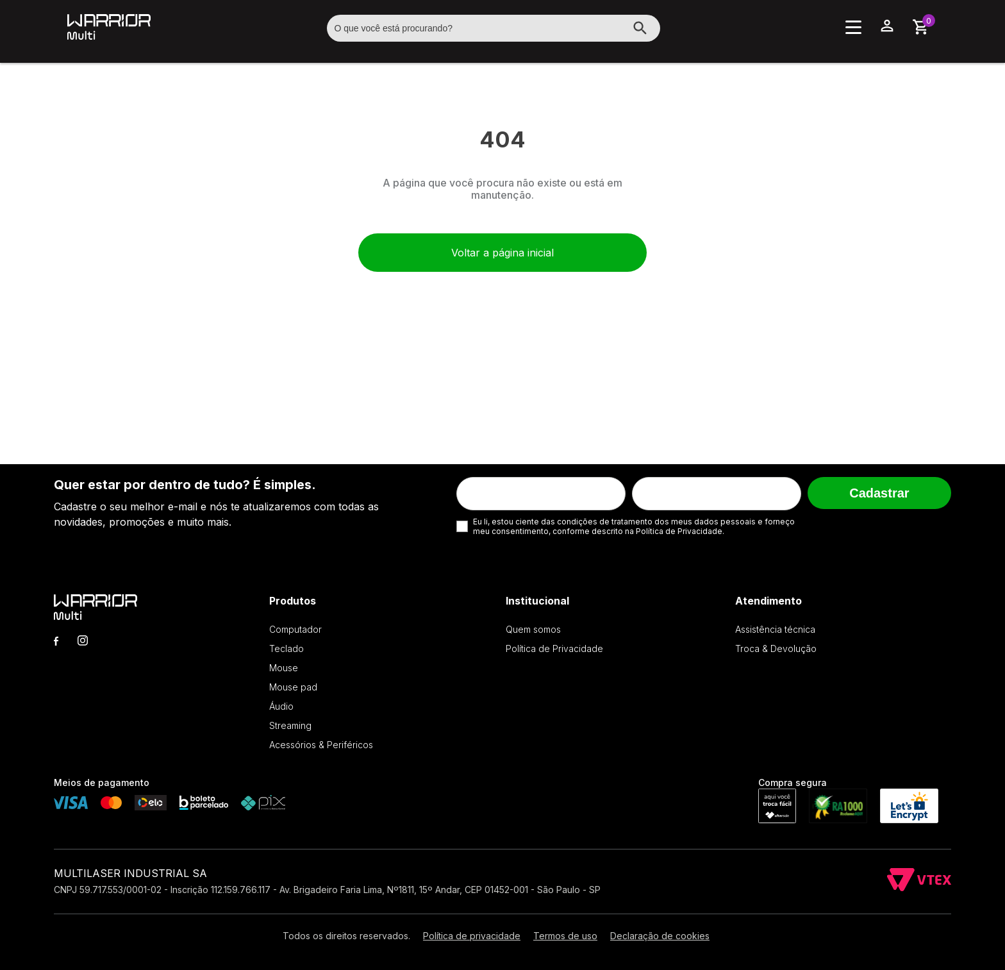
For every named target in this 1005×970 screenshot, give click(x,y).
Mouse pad (293, 687)
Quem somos (533, 629)
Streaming (290, 725)
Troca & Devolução (776, 648)
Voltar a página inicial (502, 252)
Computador (295, 629)
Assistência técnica (775, 629)
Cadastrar (879, 493)
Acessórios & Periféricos (321, 744)
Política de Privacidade (554, 648)
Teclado (286, 648)
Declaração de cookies (660, 935)
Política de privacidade (471, 935)
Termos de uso (565, 935)
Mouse (283, 667)
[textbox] (493, 28)
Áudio (281, 706)
